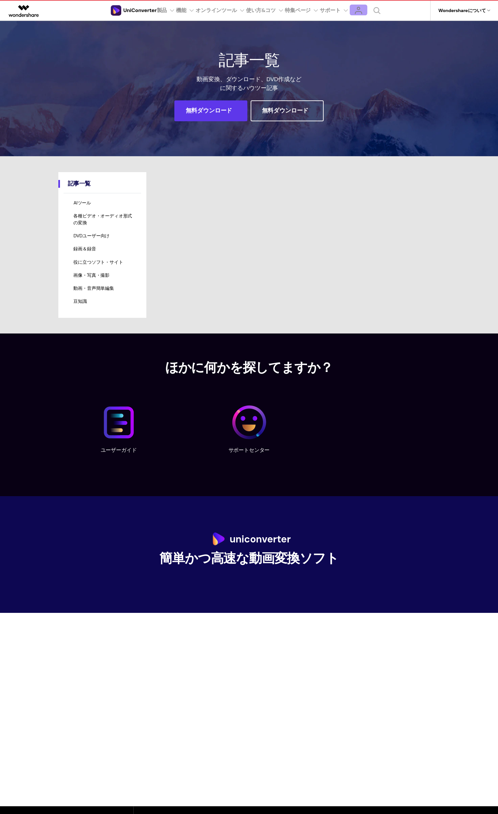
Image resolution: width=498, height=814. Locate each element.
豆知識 (81, 314)
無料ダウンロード (210, 110)
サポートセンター (249, 462)
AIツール (83, 204)
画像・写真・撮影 (92, 285)
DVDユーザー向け (92, 241)
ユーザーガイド (118, 462)
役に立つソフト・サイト (99, 270)
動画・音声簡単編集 (94, 299)
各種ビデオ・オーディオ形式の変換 (103, 222)
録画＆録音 (85, 255)
